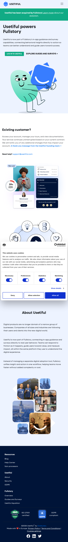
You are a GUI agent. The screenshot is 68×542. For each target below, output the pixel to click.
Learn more (48, 13)
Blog (6, 459)
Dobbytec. (42, 526)
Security (8, 481)
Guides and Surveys (13, 499)
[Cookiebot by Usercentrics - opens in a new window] (55, 245)
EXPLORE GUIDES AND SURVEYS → (42, 54)
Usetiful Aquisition (12, 503)
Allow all (55, 295)
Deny (13, 295)
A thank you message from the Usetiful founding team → (36, 146)
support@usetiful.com (23, 154)
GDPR (7, 485)
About (7, 477)
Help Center (10, 463)
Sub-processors (11, 466)
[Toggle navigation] (62, 4)
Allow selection (34, 295)
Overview (9, 496)
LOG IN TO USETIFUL (14, 54)
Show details (56, 288)
